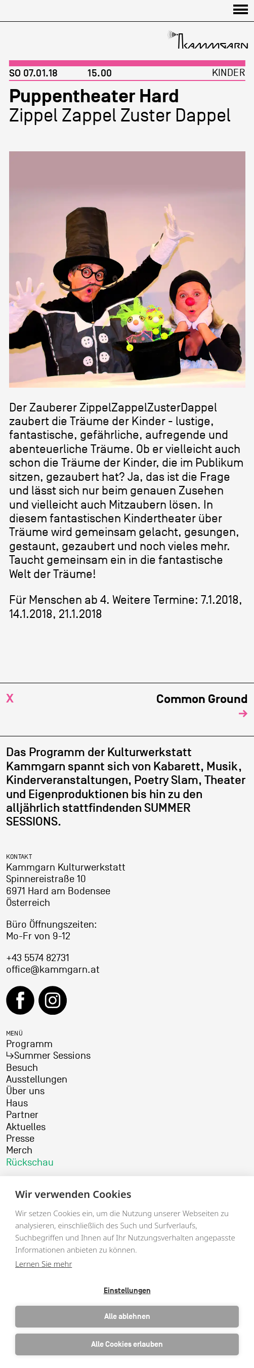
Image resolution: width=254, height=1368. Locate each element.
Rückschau (30, 1162)
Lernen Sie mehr (43, 1264)
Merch (19, 1150)
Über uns (25, 1091)
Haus (17, 1103)
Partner (22, 1115)
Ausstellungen (36, 1079)
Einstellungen (127, 1291)
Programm (29, 1044)
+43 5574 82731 (37, 958)
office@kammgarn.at (53, 969)
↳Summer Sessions (48, 1055)
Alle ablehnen (127, 1316)
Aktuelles (26, 1127)
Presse (20, 1138)
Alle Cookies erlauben (127, 1344)
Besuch (22, 1067)
